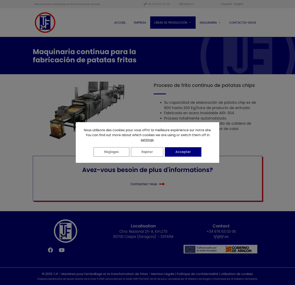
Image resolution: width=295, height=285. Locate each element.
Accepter (183, 151)
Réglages (111, 151)
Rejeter (147, 151)
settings (147, 140)
